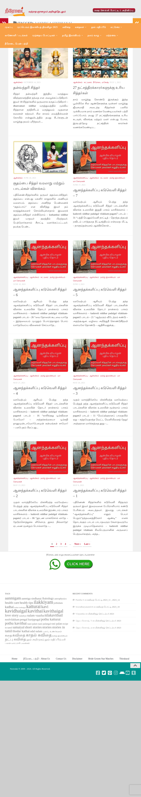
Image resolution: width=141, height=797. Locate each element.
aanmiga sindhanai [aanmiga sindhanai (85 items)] (32, 628)
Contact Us (61, 688)
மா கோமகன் (79, 211)
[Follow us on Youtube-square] (127, 702)
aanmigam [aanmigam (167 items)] (13, 628)
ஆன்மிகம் (18, 112)
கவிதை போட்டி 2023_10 (108, 636)
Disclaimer (77, 688)
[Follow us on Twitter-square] (104, 702)
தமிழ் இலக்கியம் (71, 35)
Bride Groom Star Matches (100, 688)
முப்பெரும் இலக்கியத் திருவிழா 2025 (37, 27)
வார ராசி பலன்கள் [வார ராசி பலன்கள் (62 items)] (20, 673)
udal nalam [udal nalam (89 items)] (36, 661)
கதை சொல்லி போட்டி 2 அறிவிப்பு (114, 10)
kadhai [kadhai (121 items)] (9, 636)
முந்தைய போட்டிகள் (43, 35)
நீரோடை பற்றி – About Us (36, 688)
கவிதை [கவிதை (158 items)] (18, 665)
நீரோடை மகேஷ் (100, 112)
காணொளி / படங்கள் (16, 35)
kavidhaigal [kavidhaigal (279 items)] (16, 640)
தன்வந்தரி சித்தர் (26, 117)
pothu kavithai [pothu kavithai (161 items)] (16, 653)
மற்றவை (111, 35)
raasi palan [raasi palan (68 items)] (32, 653)
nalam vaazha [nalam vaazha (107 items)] (35, 645)
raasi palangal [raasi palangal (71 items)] (44, 653)
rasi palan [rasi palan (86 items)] (57, 653)
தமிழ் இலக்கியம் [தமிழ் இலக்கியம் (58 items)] (60, 665)
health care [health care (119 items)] (12, 632)
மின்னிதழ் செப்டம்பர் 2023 (101, 643)
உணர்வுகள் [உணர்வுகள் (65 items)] (56, 661)
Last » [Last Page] (87, 573)
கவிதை (66, 27)
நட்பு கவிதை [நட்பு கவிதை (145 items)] (15, 669)
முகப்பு (9, 27)
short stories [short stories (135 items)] (33, 657)
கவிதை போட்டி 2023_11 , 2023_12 (103, 629)
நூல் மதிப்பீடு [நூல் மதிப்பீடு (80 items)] (53, 669)
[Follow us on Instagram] (116, 702)
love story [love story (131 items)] (11, 645)
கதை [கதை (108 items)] (8, 665)
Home (14, 688)
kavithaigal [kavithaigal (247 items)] (53, 640)
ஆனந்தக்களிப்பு (80, 207)
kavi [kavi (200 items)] (44, 636)
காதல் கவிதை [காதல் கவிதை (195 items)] (39, 665)
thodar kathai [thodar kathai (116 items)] (21, 661)
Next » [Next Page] (77, 573)
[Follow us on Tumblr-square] (133, 702)
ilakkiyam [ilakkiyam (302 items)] (43, 631)
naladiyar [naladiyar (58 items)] (23, 645)
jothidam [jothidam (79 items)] (58, 632)
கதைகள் (79, 27)
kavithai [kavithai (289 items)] (35, 640)
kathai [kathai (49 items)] (16, 637)
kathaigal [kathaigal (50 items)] (22, 637)
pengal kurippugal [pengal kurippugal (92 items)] (30, 649)
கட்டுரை (115, 27)
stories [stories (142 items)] (47, 657)
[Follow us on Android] (122, 702)
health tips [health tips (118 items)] (26, 632)
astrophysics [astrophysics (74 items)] (60, 628)
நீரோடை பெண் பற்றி (16, 43)
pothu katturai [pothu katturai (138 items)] (50, 649)
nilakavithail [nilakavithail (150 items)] (53, 645)
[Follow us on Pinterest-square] (110, 702)
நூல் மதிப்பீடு (98, 27)
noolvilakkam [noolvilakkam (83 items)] (12, 649)
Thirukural (124, 688)
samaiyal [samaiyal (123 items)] (18, 657)
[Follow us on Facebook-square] (98, 702)
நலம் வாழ (93, 35)
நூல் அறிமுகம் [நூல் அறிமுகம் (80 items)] (35, 669)
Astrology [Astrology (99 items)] (48, 628)
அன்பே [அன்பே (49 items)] (46, 661)
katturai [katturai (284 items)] (33, 636)
